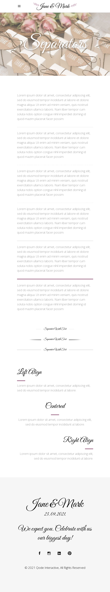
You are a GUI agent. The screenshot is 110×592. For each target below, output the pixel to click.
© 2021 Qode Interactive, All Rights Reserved (55, 568)
